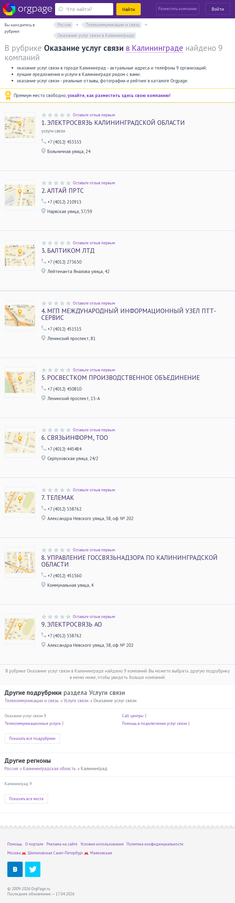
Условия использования (102, 844)
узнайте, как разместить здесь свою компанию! (119, 95)
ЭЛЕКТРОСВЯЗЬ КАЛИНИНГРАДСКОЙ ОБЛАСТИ (113, 122)
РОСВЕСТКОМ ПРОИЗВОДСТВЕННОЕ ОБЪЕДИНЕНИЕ (120, 377)
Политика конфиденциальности (155, 844)
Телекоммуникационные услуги (33, 723)
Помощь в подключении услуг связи (154, 723)
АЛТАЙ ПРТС (62, 190)
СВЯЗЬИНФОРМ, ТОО (74, 437)
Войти (218, 9)
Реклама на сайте (62, 844)
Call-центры (133, 715)
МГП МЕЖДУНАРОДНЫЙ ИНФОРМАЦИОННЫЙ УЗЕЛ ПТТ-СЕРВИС (128, 314)
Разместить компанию (177, 8)
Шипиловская (40, 853)
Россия (11, 768)
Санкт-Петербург (68, 853)
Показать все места (26, 798)
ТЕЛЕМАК (57, 497)
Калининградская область (49, 768)
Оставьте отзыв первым (94, 115)
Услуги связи (76, 700)
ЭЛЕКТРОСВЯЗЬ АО (71, 624)
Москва (14, 853)
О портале (34, 844)
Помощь (14, 844)
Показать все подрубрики (32, 738)
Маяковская (101, 853)
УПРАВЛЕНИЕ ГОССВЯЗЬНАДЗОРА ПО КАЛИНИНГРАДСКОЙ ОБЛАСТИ (129, 561)
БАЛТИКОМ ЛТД (68, 250)
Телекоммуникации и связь (32, 700)
